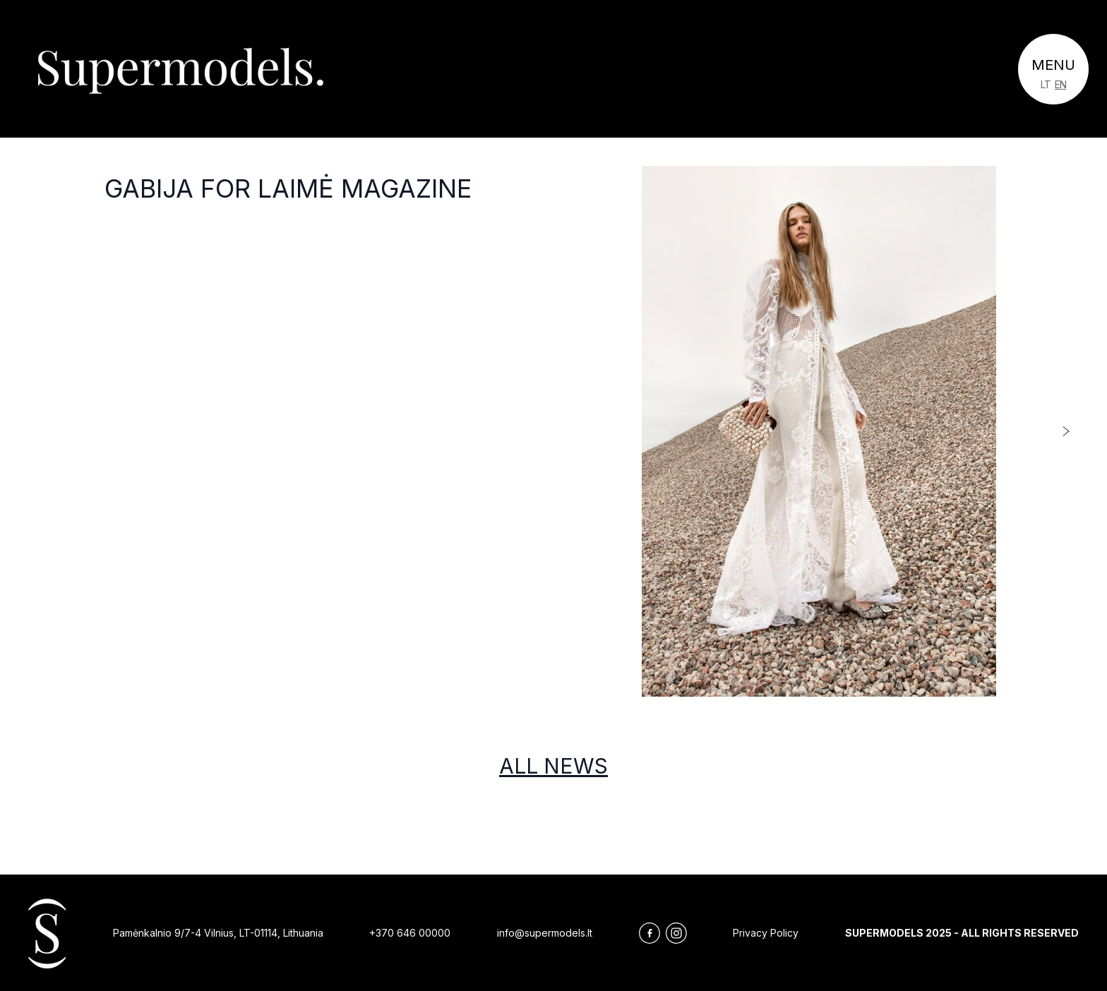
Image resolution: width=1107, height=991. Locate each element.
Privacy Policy (765, 933)
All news (553, 766)
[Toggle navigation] (1053, 69)
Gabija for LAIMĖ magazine (288, 188)
